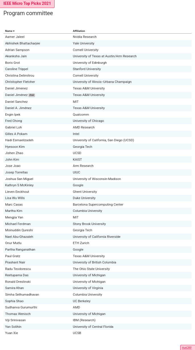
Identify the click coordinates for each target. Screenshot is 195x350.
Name (9, 30)
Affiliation (79, 30)
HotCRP (187, 347)
